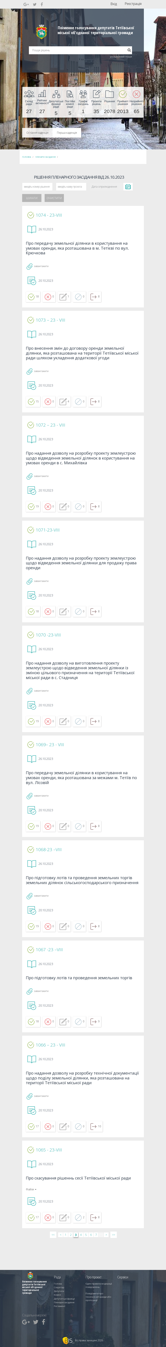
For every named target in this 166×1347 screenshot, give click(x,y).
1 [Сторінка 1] (65, 1264)
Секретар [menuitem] (58, 1291)
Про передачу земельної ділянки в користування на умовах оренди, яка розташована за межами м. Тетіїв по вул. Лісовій (81, 791)
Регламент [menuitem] (59, 1306)
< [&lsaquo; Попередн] (60, 1264)
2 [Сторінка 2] (71, 1264)
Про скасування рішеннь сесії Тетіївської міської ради (81, 1206)
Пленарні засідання (45, 157)
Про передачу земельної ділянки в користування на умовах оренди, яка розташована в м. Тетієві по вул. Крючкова (80, 249)
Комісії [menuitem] (57, 1297)
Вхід (114, 3)
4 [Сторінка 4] (81, 1264)
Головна (26, 157)
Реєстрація (133, 3)
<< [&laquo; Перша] (53, 1264)
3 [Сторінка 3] (76, 1264)
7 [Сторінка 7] (96, 1264)
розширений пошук (121, 56)
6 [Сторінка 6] (91, 1264)
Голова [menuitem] (57, 1288)
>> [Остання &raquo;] (113, 1264)
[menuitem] (28, 102)
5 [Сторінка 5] (86, 1264)
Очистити (54, 198)
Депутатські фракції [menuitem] (63, 1300)
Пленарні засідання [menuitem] (63, 1303)
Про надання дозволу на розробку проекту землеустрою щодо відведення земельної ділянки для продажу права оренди (81, 571)
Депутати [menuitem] (58, 1294)
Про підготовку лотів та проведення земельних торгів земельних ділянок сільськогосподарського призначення (81, 899)
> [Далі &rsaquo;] (106, 1264)
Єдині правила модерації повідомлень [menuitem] (97, 1290)
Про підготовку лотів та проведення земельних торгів (81, 1001)
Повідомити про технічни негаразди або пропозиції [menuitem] (98, 1299)
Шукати (32, 198)
